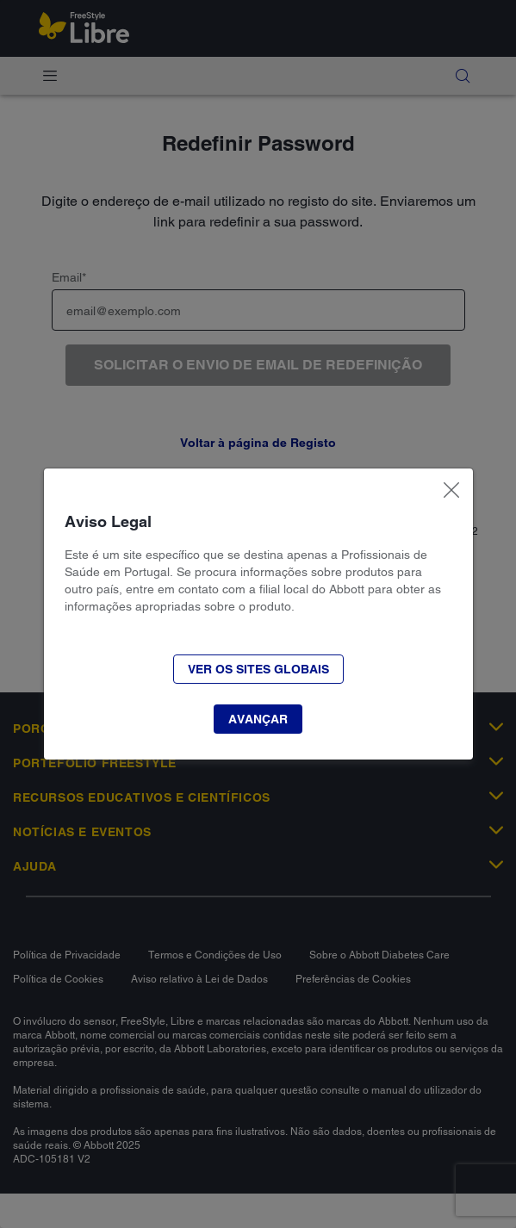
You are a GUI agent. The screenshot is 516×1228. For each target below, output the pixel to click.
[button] (258, 719)
